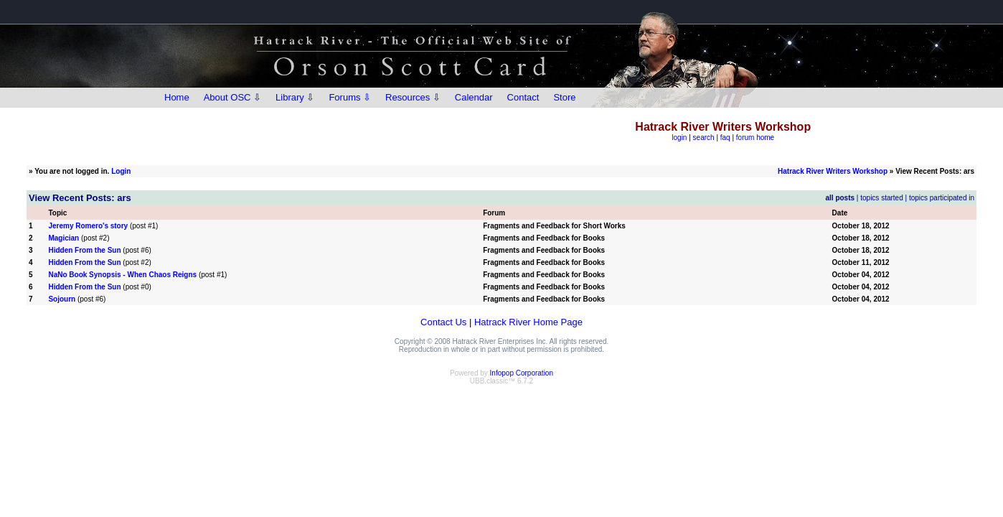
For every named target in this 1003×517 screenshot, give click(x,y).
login (679, 137)
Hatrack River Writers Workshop (832, 171)
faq (725, 137)
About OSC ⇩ (232, 97)
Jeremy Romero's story (88, 226)
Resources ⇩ (413, 97)
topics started (881, 198)
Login (121, 171)
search (704, 137)
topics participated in (941, 198)
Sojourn (61, 299)
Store (564, 97)
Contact (523, 97)
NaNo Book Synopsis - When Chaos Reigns (122, 275)
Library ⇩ (295, 97)
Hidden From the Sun (84, 250)
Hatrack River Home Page (528, 322)
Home (176, 97)
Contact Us (443, 322)
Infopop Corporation (521, 373)
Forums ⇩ (350, 97)
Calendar (474, 97)
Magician (63, 238)
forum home (755, 137)
